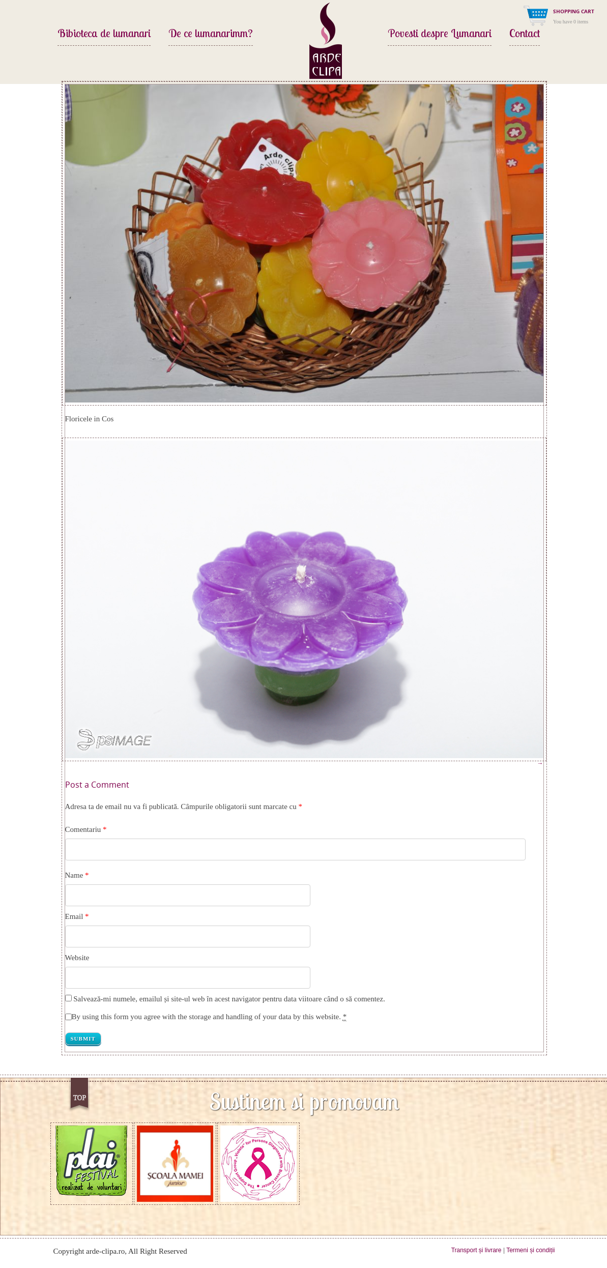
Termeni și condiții (530, 1250)
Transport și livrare (476, 1250)
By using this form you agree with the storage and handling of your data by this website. (209, 1017)
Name (74, 875)
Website (77, 958)
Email (74, 916)
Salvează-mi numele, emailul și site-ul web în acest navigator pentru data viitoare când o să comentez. (229, 999)
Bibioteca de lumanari (104, 34)
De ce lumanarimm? (210, 34)
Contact (524, 34)
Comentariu (86, 829)
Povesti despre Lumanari (440, 34)
